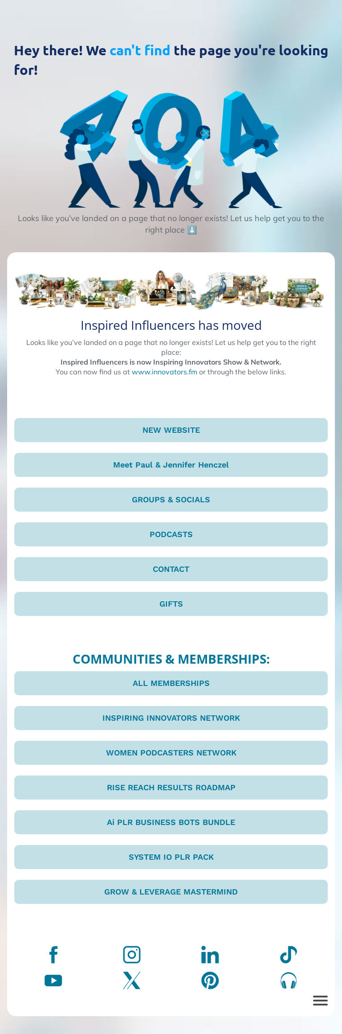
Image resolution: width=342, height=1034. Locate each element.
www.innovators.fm (164, 371)
